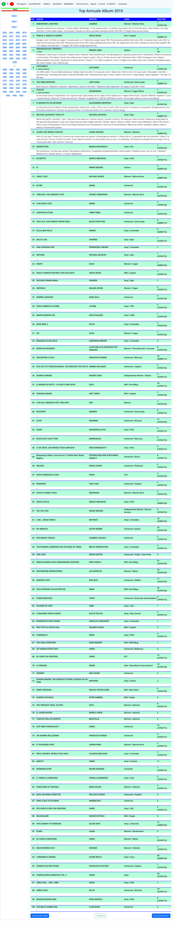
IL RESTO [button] (111, 4)
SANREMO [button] (68, 4)
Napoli (93, 4)
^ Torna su (100, 915)
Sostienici (122, 4)
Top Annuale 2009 (40, 915)
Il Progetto (22, 4)
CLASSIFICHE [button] (34, 4)
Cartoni (101, 4)
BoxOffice (57, 4)
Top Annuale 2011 (161, 915)
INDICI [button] (46, 4)
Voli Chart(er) (82, 4)
